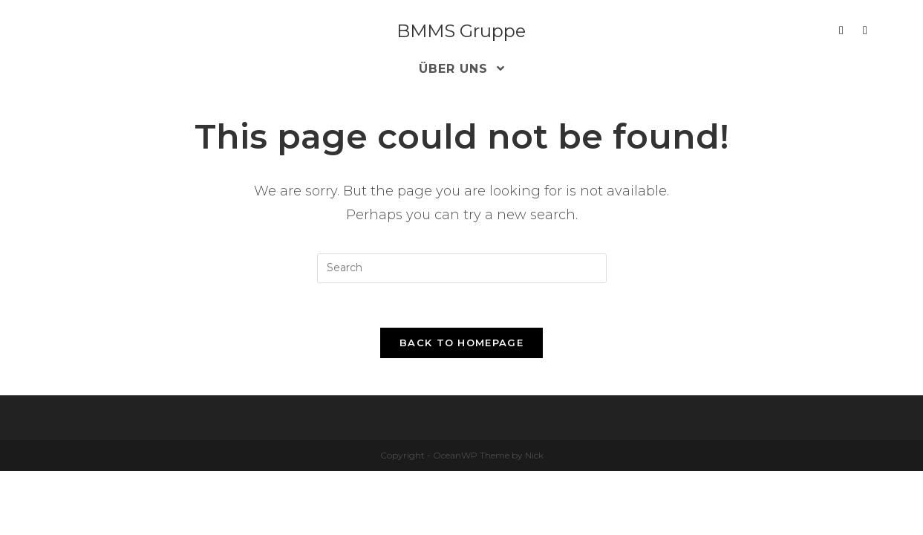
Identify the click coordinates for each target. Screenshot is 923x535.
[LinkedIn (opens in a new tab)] (841, 30)
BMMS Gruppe (461, 31)
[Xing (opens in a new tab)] (865, 30)
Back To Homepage (461, 342)
